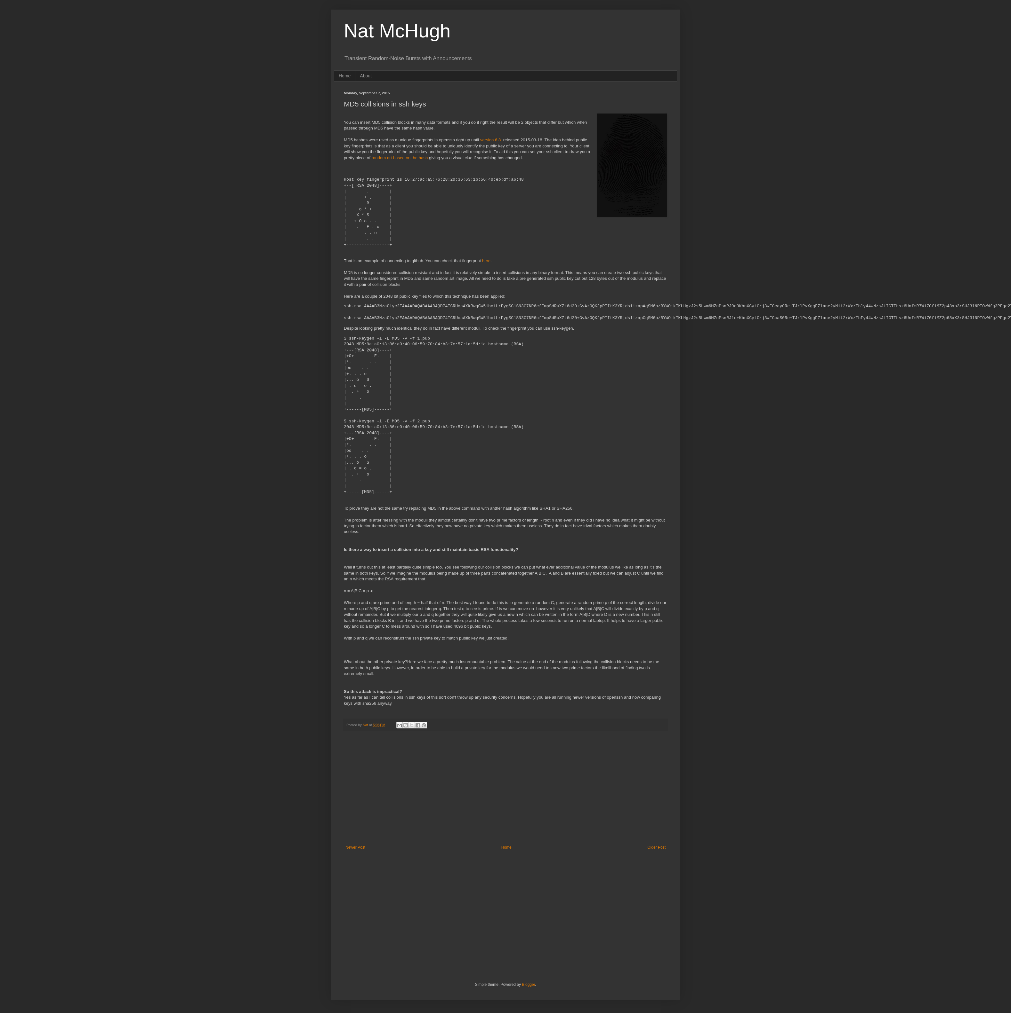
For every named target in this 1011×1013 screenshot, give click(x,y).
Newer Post (355, 847)
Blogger (528, 984)
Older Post (656, 847)
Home (345, 75)
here (486, 260)
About (366, 75)
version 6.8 (490, 139)
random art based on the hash (400, 157)
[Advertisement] (505, 792)
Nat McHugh (397, 31)
